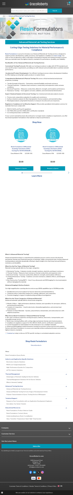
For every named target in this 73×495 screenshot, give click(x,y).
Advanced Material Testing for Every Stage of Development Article (27, 392)
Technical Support (11, 398)
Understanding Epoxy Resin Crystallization (19, 416)
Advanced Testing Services (14, 386)
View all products (36, 345)
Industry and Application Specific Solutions (19, 359)
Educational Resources (12, 408)
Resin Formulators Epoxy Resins (15, 355)
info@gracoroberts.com (36, 467)
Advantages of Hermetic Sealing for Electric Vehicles (22, 377)
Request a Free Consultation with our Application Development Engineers (29, 401)
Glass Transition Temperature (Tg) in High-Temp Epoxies (23, 419)
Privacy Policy (47, 450)
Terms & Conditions (29, 450)
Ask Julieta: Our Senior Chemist (16, 404)
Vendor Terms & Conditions (38, 486)
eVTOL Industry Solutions (14, 370)
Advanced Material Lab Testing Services (18, 389)
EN (60, 486)
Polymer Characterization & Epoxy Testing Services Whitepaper (26, 394)
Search (55, 10)
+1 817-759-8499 (40, 465)
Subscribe (36, 446)
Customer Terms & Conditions (18, 486)
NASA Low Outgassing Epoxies (16, 364)
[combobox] (60, 486)
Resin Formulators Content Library (17, 413)
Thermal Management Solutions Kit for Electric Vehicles (23, 379)
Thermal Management (12, 374)
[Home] (4, 16)
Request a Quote (21, 168)
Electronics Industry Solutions (15, 362)
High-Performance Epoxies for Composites (19, 367)
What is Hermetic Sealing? (14, 382)
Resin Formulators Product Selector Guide (19, 410)
